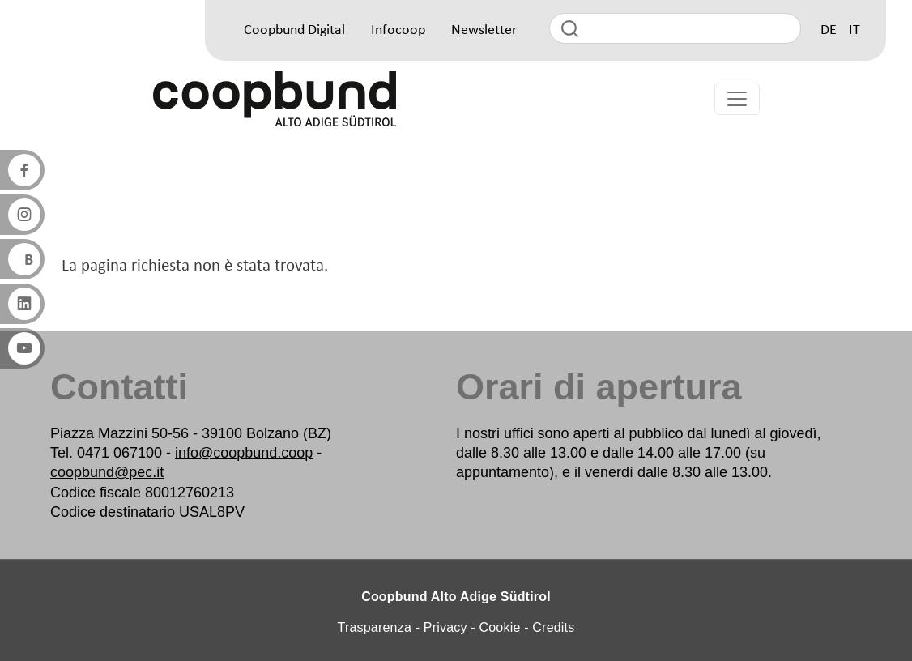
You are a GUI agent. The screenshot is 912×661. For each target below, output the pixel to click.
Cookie (500, 627)
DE (828, 30)
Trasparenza (374, 627)
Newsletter (484, 30)
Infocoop (398, 30)
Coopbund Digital (294, 30)
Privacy (445, 627)
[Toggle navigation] (737, 99)
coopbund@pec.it (107, 472)
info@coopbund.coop (244, 453)
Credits (553, 627)
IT (854, 30)
